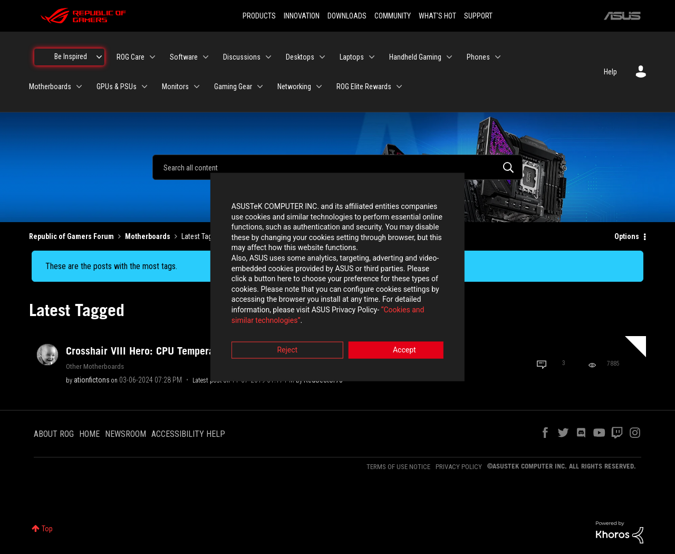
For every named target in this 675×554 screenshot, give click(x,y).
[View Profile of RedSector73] (323, 380)
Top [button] (47, 528)
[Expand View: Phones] (498, 57)
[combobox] (337, 167)
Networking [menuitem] (294, 86)
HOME (89, 434)
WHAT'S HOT (437, 16)
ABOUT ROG (54, 434)
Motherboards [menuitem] (50, 86)
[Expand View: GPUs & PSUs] (144, 86)
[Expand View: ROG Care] (152, 57)
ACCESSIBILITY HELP (188, 434)
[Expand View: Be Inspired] (99, 57)
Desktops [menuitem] (300, 57)
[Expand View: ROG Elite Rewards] (399, 86)
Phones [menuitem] (478, 57)
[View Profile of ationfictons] (92, 380)
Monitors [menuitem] (175, 86)
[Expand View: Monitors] (196, 86)
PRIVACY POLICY (459, 467)
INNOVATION (302, 16)
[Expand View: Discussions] (268, 57)
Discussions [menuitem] (242, 57)
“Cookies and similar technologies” (268, 305)
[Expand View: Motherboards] (79, 86)
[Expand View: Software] (205, 57)
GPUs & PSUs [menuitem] (117, 86)
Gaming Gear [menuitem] (233, 86)
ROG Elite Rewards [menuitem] (363, 86)
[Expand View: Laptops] (372, 57)
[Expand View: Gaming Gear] (260, 86)
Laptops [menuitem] (352, 57)
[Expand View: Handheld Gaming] (449, 57)
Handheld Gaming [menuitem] (415, 57)
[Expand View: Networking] (319, 86)
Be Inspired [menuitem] (70, 56)
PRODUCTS (259, 16)
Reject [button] (279, 335)
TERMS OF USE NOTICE (398, 467)
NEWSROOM (125, 434)
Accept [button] (396, 335)
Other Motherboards (95, 366)
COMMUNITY (392, 16)
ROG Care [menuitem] (130, 57)
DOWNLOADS (347, 16)
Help (610, 72)
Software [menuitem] (184, 57)
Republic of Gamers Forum (71, 236)
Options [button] (626, 236)
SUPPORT (478, 16)
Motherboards (147, 236)
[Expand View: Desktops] (322, 57)
